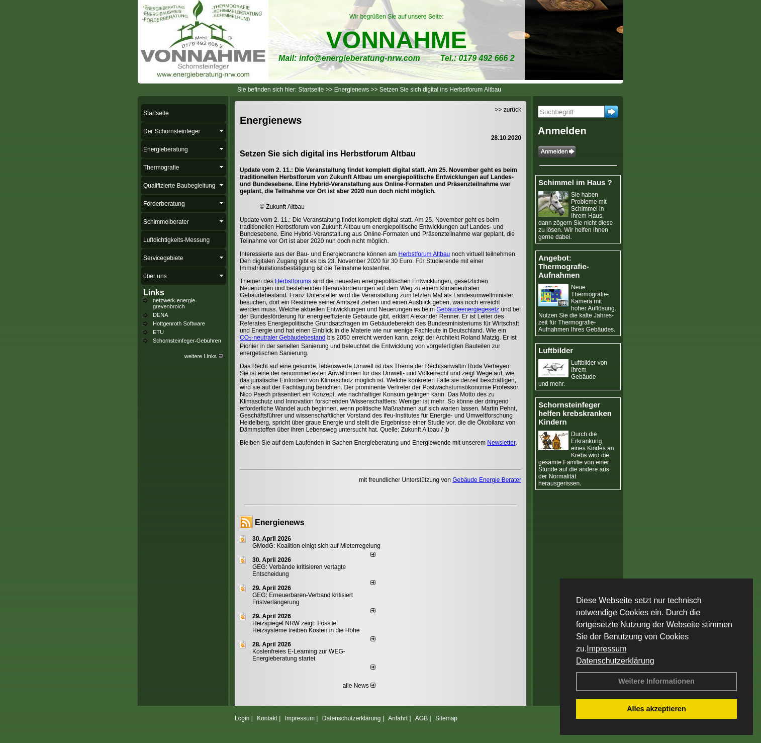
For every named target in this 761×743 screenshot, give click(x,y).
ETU (158, 332)
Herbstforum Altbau (424, 254)
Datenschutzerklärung (615, 660)
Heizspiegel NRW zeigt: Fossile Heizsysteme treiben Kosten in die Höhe (305, 627)
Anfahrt (398, 718)
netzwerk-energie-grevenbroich (175, 303)
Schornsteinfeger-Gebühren (187, 341)
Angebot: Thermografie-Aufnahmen (563, 266)
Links (153, 292)
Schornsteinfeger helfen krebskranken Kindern (575, 413)
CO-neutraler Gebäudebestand (282, 337)
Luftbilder (555, 350)
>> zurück (508, 109)
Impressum (606, 648)
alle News (359, 685)
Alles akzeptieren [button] (656, 709)
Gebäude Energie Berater (486, 479)
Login (242, 718)
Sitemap (446, 718)
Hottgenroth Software (179, 323)
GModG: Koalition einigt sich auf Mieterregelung (316, 545)
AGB (421, 718)
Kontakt (267, 718)
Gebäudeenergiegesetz (467, 309)
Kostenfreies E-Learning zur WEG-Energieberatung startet (298, 655)
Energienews (280, 522)
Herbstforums (293, 281)
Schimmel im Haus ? (575, 182)
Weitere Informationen (656, 681)
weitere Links (203, 356)
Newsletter (501, 442)
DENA (160, 315)
